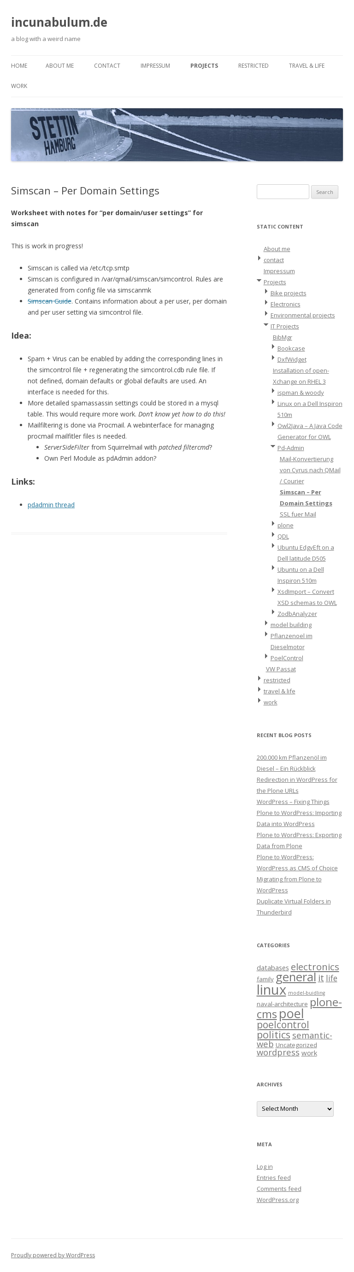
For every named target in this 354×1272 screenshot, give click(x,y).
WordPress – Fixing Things (293, 801)
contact (107, 66)
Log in (265, 1166)
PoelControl (287, 658)
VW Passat (281, 669)
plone (285, 525)
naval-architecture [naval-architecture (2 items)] (282, 1004)
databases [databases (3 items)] (273, 967)
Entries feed (274, 1177)
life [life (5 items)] (331, 978)
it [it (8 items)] (321, 978)
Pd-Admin (290, 448)
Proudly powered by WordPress (53, 1255)
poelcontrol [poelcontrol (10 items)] (283, 1024)
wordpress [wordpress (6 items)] (278, 1052)
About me (60, 66)
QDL (283, 536)
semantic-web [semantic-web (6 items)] (294, 1039)
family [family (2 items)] (265, 979)
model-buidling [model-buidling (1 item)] (306, 993)
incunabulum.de (59, 22)
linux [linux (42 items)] (271, 989)
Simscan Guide (49, 301)
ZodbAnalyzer (297, 614)
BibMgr (282, 337)
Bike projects (289, 293)
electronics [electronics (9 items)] (315, 966)
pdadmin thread (51, 504)
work (19, 86)
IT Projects (285, 326)
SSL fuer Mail (298, 514)
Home (19, 66)
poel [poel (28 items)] (291, 1013)
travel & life (306, 66)
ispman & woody (300, 392)
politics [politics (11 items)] (273, 1034)
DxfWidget (292, 359)
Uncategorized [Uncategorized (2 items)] (296, 1045)
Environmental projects (303, 315)
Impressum (155, 66)
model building (291, 625)
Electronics (286, 304)
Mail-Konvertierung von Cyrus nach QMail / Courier (310, 470)
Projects (204, 66)
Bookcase (291, 348)
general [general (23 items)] (296, 976)
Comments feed (279, 1188)
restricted (253, 66)
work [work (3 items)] (309, 1052)
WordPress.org (278, 1200)
